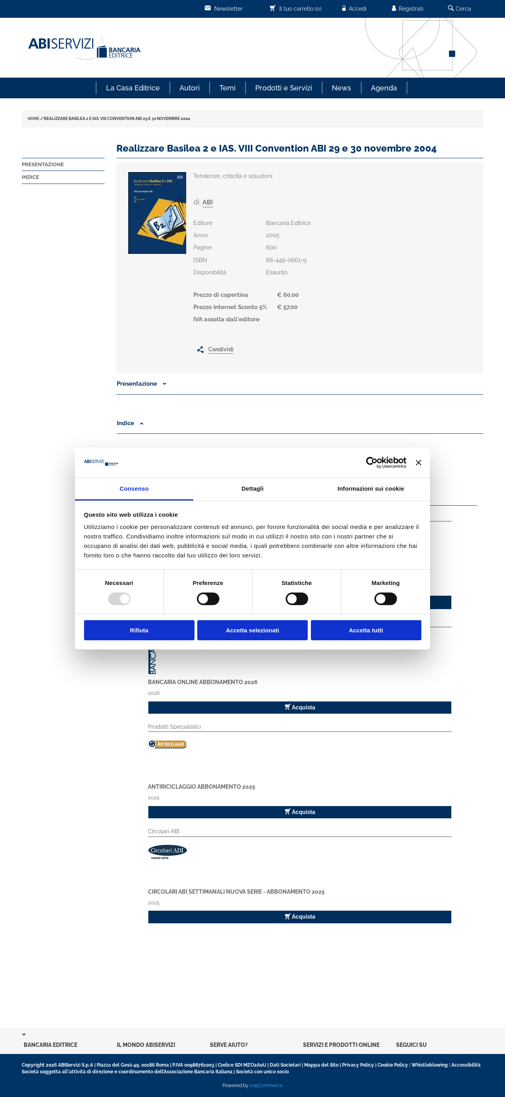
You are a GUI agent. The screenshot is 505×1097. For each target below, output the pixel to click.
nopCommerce (266, 1085)
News (341, 88)
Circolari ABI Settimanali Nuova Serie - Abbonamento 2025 (236, 892)
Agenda (384, 88)
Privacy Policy (358, 1065)
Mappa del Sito (321, 1065)
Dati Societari (285, 1065)
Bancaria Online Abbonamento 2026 (203, 682)
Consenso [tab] (134, 488)
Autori (190, 88)
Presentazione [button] (141, 383)
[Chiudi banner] (418, 462)
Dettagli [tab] (252, 488)
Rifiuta (139, 630)
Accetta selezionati (252, 630)
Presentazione (43, 164)
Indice (30, 177)
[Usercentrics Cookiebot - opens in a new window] (371, 463)
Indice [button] (130, 423)
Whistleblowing (429, 1065)
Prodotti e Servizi (283, 88)
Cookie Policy (393, 1065)
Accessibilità (466, 1065)
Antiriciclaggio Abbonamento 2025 (201, 787)
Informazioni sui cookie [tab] (371, 488)
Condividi (221, 349)
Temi (227, 88)
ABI (207, 202)
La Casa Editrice (133, 88)
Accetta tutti (366, 630)
